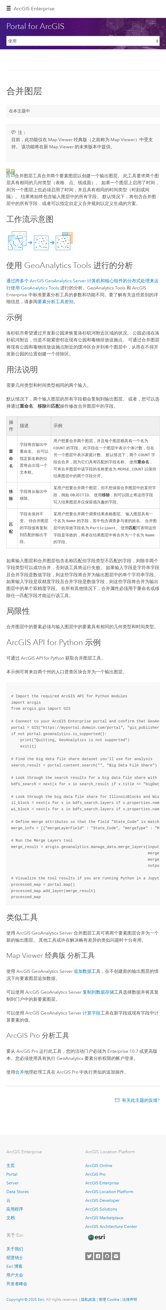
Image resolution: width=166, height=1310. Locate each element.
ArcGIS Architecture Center (111, 1226)
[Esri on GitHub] (107, 1256)
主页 (10, 1165)
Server (12, 1183)
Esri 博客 (14, 1266)
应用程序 (14, 1209)
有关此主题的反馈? (141, 1103)
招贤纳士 (14, 1257)
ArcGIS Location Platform (109, 1191)
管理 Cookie (109, 1300)
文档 (10, 1217)
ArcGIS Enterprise (34, 9)
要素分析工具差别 (55, 301)
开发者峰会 (16, 1283)
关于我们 (14, 1249)
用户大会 (14, 1275)
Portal (11, 1174)
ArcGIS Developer (102, 1200)
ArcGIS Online (98, 1165)
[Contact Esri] (116, 1256)
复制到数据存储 (98, 995)
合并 (19, 1075)
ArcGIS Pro (95, 1174)
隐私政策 (88, 1300)
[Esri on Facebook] (98, 1256)
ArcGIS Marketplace (104, 1217)
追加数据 (83, 974)
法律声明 (129, 1300)
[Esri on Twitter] (89, 1256)
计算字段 (91, 1016)
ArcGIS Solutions (101, 1209)
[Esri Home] (96, 1238)
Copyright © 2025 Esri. (25, 1300)
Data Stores (17, 1191)
